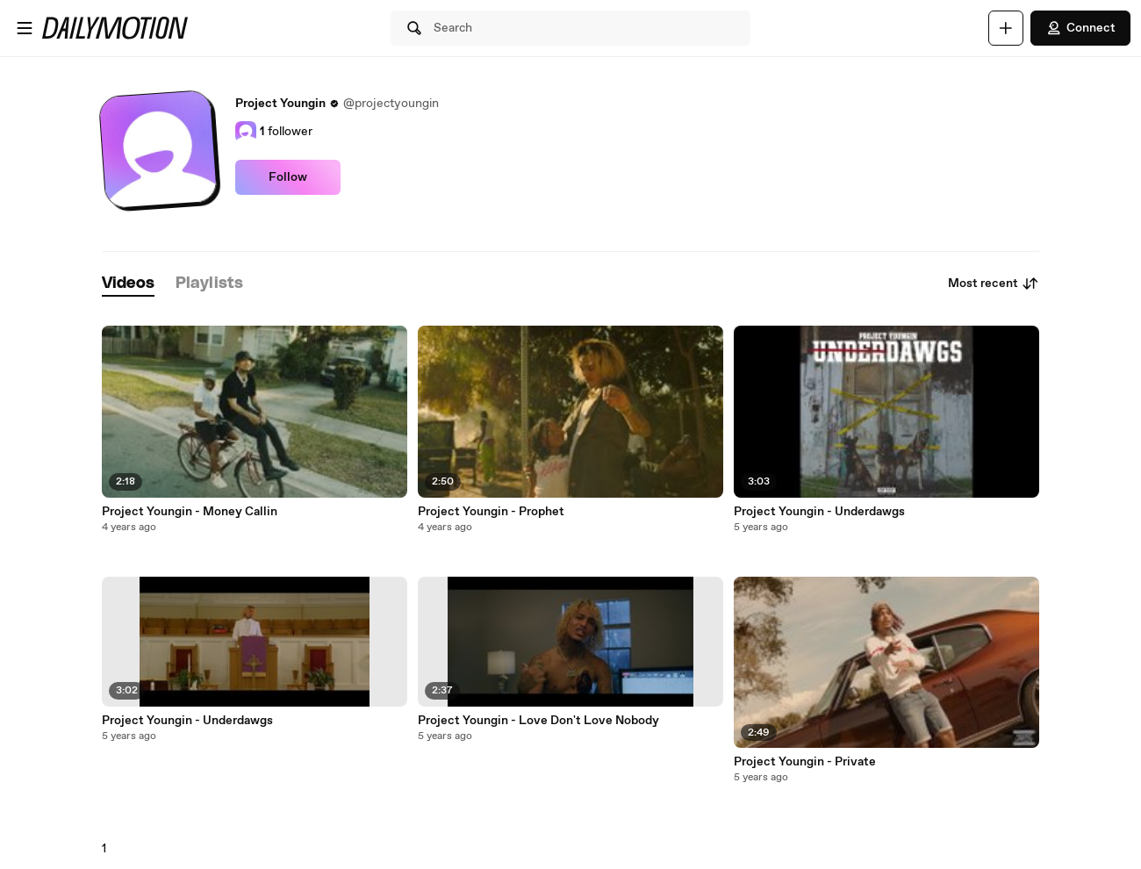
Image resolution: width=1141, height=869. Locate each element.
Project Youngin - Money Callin (189, 512)
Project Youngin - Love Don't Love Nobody (538, 721)
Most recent (993, 283)
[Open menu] (25, 28)
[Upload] (1005, 28)
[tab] (128, 284)
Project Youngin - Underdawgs (187, 721)
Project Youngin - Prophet (491, 512)
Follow (288, 177)
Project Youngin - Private (805, 762)
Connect (1080, 28)
